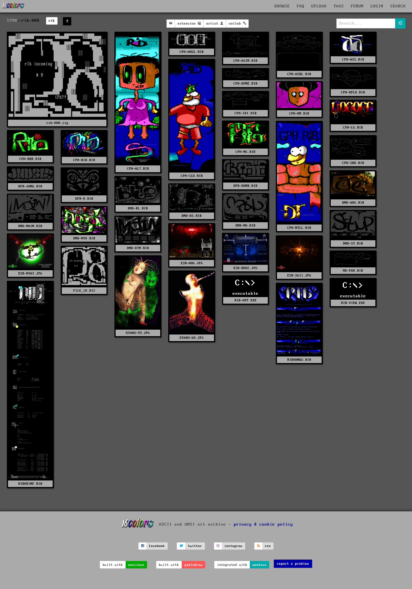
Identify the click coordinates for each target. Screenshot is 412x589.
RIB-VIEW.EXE (353, 303)
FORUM (357, 6)
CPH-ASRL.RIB (299, 74)
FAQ (300, 6)
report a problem (293, 564)
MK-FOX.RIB (353, 271)
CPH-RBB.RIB (30, 159)
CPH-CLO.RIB (192, 176)
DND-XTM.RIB (138, 248)
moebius (260, 565)
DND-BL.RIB (138, 208)
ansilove (136, 565)
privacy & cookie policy (263, 524)
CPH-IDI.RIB (246, 113)
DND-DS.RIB (192, 216)
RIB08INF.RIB (30, 484)
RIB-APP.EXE (246, 300)
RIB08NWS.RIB (299, 360)
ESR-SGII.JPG (299, 275)
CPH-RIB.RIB (84, 160)
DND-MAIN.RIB (30, 226)
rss (268, 546)
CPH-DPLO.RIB (353, 92)
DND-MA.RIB (245, 225)
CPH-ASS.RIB (353, 59)
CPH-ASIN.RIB (245, 61)
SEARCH (398, 6)
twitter (195, 546)
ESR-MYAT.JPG (30, 273)
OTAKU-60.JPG (192, 338)
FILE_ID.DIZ (84, 291)
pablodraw (194, 565)
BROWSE (282, 6)
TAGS (339, 6)
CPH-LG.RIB (353, 127)
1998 (12, 20)
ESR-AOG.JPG (192, 263)
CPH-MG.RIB (245, 152)
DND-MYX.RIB (84, 238)
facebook (157, 546)
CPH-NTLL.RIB (299, 228)
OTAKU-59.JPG (138, 333)
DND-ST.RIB (353, 243)
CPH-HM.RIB (299, 113)
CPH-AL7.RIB (138, 169)
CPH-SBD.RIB (353, 163)
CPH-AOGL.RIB (192, 52)
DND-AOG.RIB (353, 203)
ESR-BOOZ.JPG (245, 268)
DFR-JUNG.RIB (30, 186)
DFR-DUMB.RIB (245, 186)
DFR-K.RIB (84, 199)
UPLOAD (319, 6)
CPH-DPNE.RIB (245, 83)
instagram (233, 546)
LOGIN (377, 6)
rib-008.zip (57, 123)
